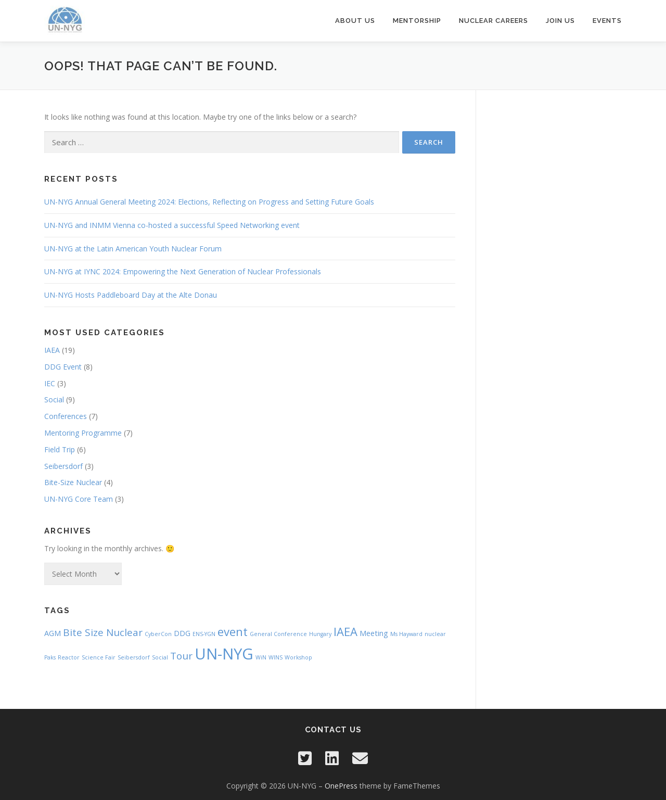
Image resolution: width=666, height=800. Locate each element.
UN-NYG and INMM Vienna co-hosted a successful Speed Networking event (172, 225)
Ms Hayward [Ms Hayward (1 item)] (406, 634)
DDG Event (63, 367)
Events (607, 20)
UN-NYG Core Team (78, 499)
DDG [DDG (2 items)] (182, 633)
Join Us (560, 20)
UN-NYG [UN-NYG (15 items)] (224, 653)
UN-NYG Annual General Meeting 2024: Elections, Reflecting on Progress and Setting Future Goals (209, 202)
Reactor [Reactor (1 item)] (69, 657)
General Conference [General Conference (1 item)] (278, 634)
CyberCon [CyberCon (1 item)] (158, 634)
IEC (49, 383)
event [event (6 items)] (232, 631)
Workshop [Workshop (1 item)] (298, 657)
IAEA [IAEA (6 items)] (345, 631)
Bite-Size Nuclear (73, 482)
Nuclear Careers (493, 20)
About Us (355, 20)
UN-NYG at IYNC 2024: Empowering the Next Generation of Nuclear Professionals (182, 271)
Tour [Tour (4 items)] (181, 656)
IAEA (52, 350)
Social (54, 399)
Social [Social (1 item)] (160, 657)
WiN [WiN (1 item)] (260, 657)
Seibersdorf (63, 466)
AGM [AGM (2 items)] (52, 633)
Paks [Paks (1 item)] (50, 657)
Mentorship (417, 20)
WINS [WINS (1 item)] (275, 657)
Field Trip (59, 449)
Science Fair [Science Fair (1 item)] (99, 657)
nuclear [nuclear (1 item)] (435, 634)
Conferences (65, 416)
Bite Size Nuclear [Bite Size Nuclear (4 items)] (103, 632)
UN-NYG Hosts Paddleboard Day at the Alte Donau (130, 295)
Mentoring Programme (83, 433)
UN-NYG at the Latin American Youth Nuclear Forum (133, 248)
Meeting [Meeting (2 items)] (374, 633)
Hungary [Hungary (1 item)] (320, 634)
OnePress (341, 786)
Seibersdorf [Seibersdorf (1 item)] (134, 657)
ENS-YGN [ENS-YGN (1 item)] (204, 634)
